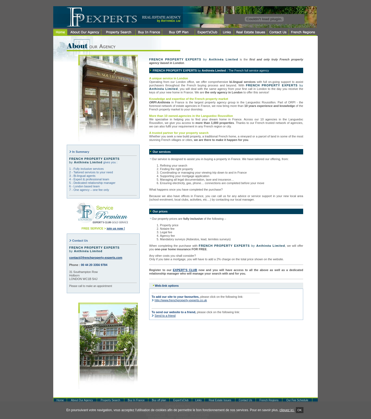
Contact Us (245, 400)
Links (198, 400)
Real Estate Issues (220, 400)
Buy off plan (159, 400)
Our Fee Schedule (297, 400)
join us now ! (116, 228)
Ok (300, 410)
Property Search (110, 400)
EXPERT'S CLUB (185, 270)
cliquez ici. (286, 410)
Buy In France (136, 400)
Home (60, 400)
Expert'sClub (180, 400)
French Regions (269, 400)
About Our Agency (82, 400)
